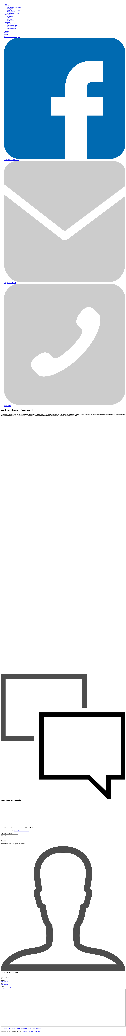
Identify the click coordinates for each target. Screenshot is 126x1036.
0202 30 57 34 (4, 987)
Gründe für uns (11, 23)
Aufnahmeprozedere (12, 25)
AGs (8, 17)
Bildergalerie (10, 20)
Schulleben (7, 14)
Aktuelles (6, 31)
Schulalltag (10, 16)
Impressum (37, 1034)
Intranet (6, 34)
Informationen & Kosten (13, 26)
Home (5, 4)
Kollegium (10, 8)
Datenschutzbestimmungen (21, 833)
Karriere (6, 32)
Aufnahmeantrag (11, 28)
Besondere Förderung (13, 13)
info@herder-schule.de (7, 990)
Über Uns (6, 5)
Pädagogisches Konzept (13, 10)
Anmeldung (7, 22)
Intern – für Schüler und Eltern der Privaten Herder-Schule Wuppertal (22, 1031)
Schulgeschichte (11, 11)
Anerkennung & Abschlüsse (14, 7)
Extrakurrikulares (12, 19)
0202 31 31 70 (4, 984)
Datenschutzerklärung (27, 1034)
